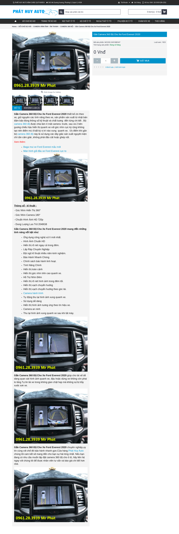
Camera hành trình (33, 293)
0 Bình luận (109, 67)
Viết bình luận (120, 67)
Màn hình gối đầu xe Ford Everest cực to (44, 151)
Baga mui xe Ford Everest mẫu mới (42, 147)
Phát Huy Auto (76, 450)
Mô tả (17, 108)
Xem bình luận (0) (32, 108)
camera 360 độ (22, 124)
